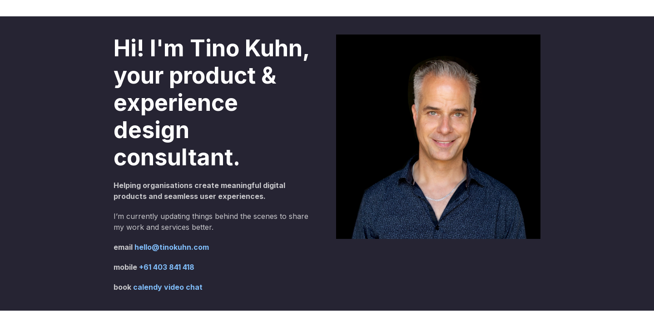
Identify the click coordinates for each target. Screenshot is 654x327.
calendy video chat (168, 287)
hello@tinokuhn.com (171, 247)
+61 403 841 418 (166, 267)
